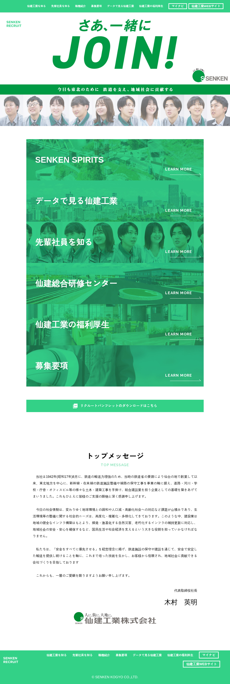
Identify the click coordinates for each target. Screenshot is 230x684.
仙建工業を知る (36, 6)
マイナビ (178, 6)
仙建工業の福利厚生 (151, 6)
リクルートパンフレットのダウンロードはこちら (115, 406)
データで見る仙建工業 (120, 6)
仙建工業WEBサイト (206, 6)
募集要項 (96, 6)
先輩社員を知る (60, 6)
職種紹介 (80, 6)
